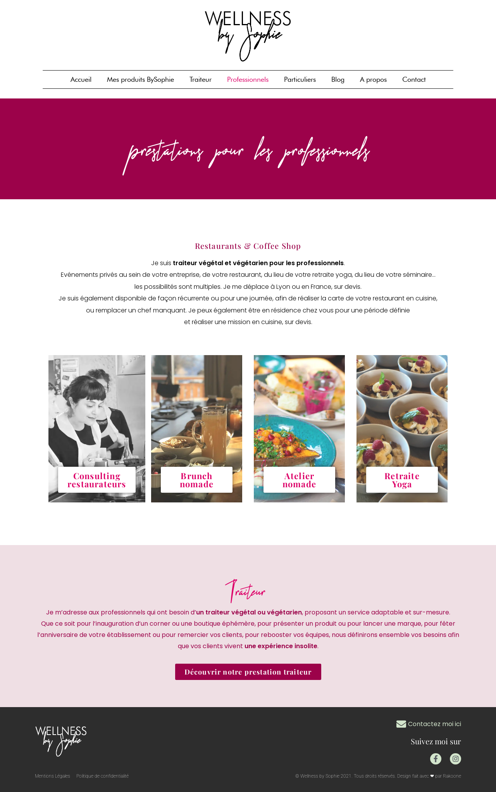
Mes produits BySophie (140, 79)
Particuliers (300, 79)
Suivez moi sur (435, 741)
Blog (337, 79)
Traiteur (200, 79)
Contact (414, 79)
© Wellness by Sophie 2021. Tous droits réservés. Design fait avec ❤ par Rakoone (378, 776)
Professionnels (248, 79)
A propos (373, 79)
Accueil (81, 79)
